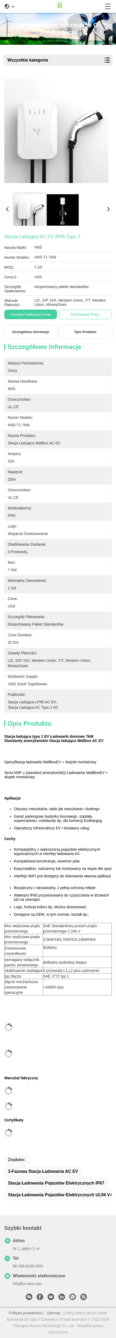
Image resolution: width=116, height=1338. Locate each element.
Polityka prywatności (26, 1313)
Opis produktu (85, 332)
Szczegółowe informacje (30, 332)
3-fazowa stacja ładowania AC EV (43, 1171)
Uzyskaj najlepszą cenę (30, 314)
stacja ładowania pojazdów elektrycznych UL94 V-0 (61, 1195)
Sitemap (53, 1313)
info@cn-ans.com (27, 1284)
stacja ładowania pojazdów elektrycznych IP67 (56, 1183)
